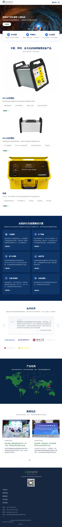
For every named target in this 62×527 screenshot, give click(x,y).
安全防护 (31, 200)
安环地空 (5, 502)
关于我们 (5, 499)
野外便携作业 (21, 200)
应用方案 (5, 493)
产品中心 (5, 489)
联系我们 (5, 496)
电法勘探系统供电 (9, 200)
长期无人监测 (30, 105)
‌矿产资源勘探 (7, 145)
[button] (4, 324)
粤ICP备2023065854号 (8, 522)
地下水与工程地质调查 (21, 145)
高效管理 (39, 200)
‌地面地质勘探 (7, 105)
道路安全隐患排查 (42, 105)
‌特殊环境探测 (18, 105)
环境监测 (47, 145)
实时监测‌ (48, 200)
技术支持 (20, 524)
